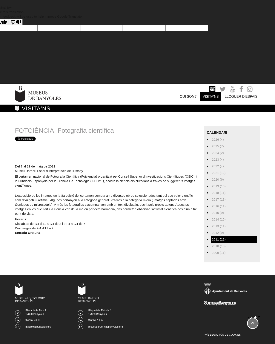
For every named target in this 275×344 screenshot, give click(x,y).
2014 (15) (219, 219)
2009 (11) (219, 252)
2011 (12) (219, 239)
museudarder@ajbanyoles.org (105, 326)
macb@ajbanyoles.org (38, 326)
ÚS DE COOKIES (230, 334)
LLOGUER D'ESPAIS (241, 96)
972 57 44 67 (95, 319)
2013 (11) (219, 226)
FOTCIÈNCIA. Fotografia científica (64, 130)
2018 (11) (219, 193)
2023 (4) (218, 159)
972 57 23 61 (32, 319)
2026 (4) (218, 139)
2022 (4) (218, 166)
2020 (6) (218, 179)
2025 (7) (218, 146)
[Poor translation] (16, 22)
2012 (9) (218, 232)
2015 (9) (218, 213)
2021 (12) (219, 173)
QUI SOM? (188, 96)
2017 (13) (219, 199)
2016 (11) (219, 206)
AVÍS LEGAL (211, 334)
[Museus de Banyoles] (38, 94)
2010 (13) (219, 246)
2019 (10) (219, 186)
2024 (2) (218, 153)
